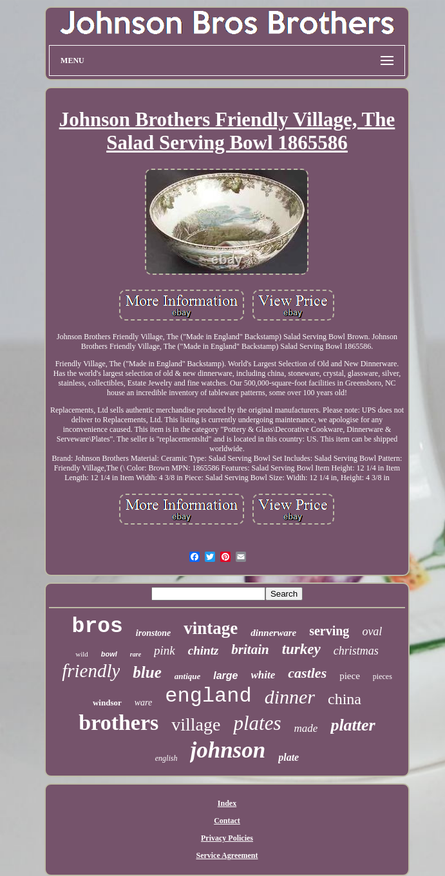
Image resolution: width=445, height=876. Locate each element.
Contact (227, 820)
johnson (227, 750)
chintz (203, 650)
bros (97, 626)
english (166, 758)
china (344, 699)
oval (372, 631)
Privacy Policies (227, 838)
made (306, 728)
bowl (109, 654)
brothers (118, 722)
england (208, 696)
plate (288, 757)
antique (187, 676)
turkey (301, 649)
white (263, 675)
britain (250, 649)
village (195, 724)
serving (329, 631)
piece (349, 676)
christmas (356, 650)
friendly (91, 670)
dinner (290, 696)
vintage (211, 628)
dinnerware (273, 633)
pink (164, 650)
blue (147, 672)
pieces (382, 676)
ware (143, 702)
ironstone (153, 633)
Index (227, 803)
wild (81, 654)
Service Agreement (227, 855)
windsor (107, 702)
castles (307, 673)
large (225, 675)
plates (257, 723)
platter (352, 725)
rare (135, 654)
